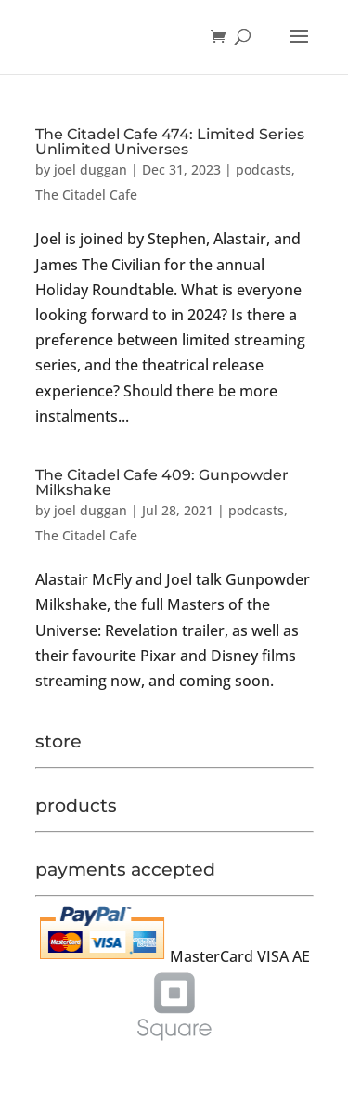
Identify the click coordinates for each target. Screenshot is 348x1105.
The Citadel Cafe (86, 194)
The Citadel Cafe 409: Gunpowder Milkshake (162, 482)
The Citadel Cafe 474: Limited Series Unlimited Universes (169, 141)
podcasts (263, 169)
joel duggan (90, 169)
